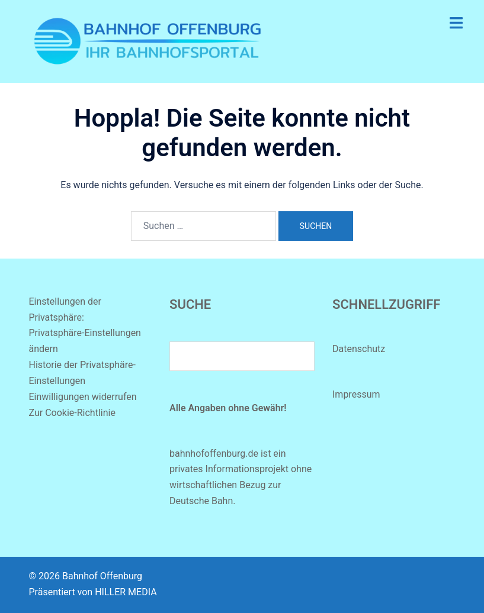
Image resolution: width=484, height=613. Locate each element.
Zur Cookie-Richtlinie (72, 412)
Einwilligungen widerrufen (83, 396)
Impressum (356, 394)
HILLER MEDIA (125, 592)
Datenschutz (358, 348)
